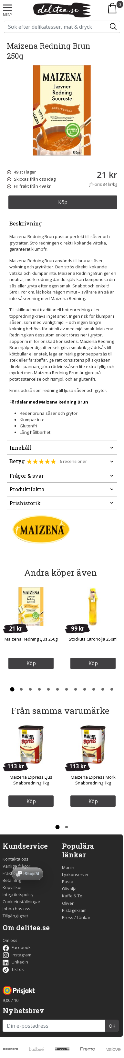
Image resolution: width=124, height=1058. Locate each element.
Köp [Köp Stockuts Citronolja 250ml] (93, 663)
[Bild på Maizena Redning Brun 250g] (62, 110)
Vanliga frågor (16, 866)
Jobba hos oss (16, 909)
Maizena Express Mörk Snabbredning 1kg (93, 780)
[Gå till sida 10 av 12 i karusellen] (94, 689)
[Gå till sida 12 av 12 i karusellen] (112, 689)
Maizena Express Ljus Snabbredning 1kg (31, 780)
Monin (68, 867)
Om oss (10, 940)
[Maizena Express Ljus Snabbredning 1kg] (31, 745)
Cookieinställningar (21, 901)
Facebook (17, 947)
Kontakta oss (15, 859)
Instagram (17, 955)
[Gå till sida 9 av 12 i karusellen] (84, 689)
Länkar (83, 917)
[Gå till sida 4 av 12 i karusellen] (39, 689)
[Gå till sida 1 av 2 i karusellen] (58, 827)
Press (67, 917)
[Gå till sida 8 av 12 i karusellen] (75, 689)
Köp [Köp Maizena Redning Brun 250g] (62, 202)
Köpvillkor (12, 887)
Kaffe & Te (72, 896)
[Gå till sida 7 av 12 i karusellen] (66, 689)
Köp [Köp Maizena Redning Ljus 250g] (31, 663)
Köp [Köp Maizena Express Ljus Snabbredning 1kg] (31, 801)
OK (112, 1026)
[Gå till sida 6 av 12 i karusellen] (57, 689)
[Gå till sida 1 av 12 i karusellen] (12, 689)
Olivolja (69, 889)
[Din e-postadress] (54, 1026)
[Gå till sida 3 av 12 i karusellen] (30, 689)
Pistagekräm (74, 910)
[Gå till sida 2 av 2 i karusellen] (66, 827)
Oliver (68, 903)
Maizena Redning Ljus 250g (31, 639)
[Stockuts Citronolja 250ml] (93, 607)
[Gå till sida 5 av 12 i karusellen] (48, 689)
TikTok (13, 969)
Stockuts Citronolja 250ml (93, 639)
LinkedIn (15, 962)
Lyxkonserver (75, 874)
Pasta (67, 881)
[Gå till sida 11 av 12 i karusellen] (103, 689)
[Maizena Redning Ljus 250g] (31, 607)
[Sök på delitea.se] (56, 27)
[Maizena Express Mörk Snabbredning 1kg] (93, 745)
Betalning (12, 880)
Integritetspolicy (18, 894)
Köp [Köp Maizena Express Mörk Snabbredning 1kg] (93, 801)
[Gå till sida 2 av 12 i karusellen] (21, 689)
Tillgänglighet (15, 916)
